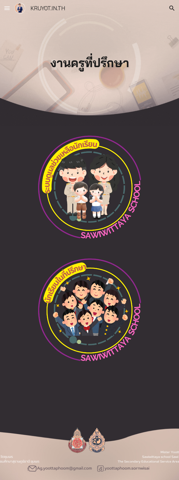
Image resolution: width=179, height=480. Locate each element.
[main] (89, 62)
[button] (7, 8)
